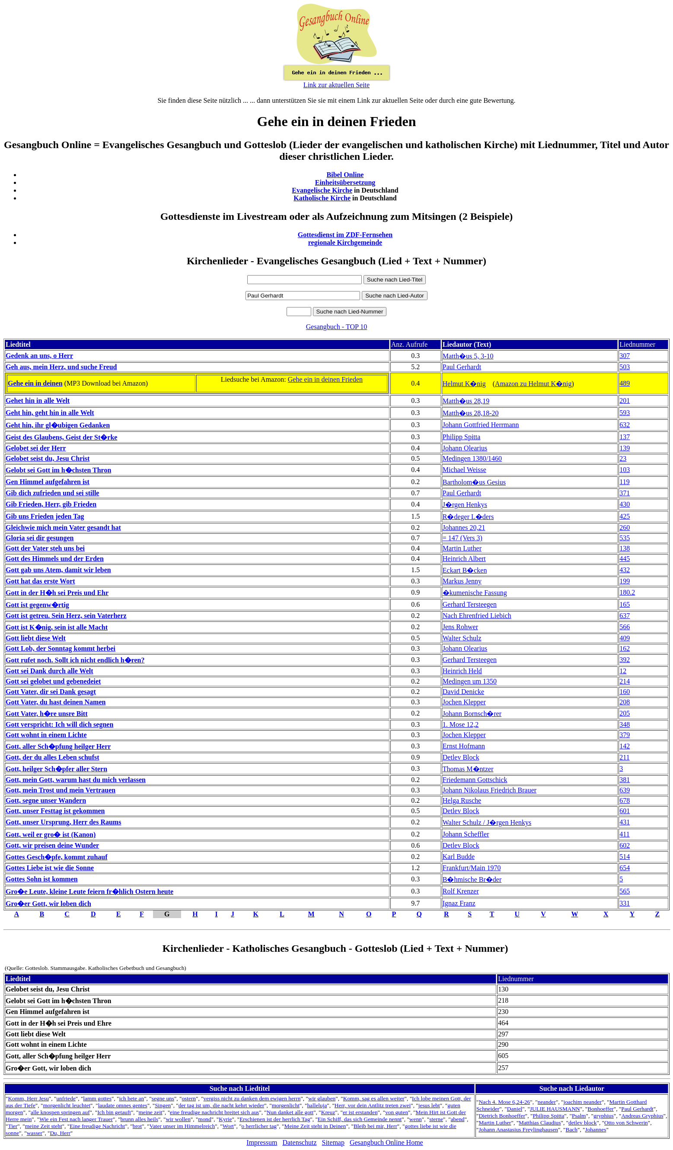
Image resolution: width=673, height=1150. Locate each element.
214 (624, 681)
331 (624, 903)
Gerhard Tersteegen (470, 604)
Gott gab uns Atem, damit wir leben (58, 569)
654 (624, 867)
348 (624, 724)
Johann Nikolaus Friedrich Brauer (489, 790)
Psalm (579, 1115)
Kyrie (225, 1119)
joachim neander (583, 1102)
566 (624, 626)
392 (624, 659)
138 (624, 548)
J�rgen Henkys (465, 504)
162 (624, 648)
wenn (415, 1119)
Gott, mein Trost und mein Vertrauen (60, 790)
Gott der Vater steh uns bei (45, 548)
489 (624, 383)
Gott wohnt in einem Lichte (46, 734)
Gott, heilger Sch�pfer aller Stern (56, 769)
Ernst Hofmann (464, 746)
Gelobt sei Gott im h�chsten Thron (58, 470)
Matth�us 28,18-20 (471, 413)
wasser (34, 1133)
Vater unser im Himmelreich (182, 1126)
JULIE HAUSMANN (555, 1109)
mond (204, 1119)
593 (624, 412)
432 (624, 569)
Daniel (515, 1109)
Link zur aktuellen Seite (336, 85)
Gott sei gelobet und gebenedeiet (53, 681)
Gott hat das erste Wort (40, 581)
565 (624, 891)
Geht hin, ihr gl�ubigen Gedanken (58, 425)
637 (624, 615)
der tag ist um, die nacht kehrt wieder (221, 1105)
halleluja (317, 1105)
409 (624, 638)
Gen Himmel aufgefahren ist (47, 481)
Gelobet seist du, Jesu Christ (47, 458)
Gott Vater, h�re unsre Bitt (46, 713)
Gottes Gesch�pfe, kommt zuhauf (57, 857)
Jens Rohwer (460, 626)
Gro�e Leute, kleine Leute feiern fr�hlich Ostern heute (89, 891)
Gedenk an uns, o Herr (39, 355)
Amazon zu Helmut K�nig (533, 383)
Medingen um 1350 (470, 681)
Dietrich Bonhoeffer (501, 1115)
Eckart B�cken (465, 570)
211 (624, 757)
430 (624, 504)
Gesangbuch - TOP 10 (336, 326)
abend (458, 1119)
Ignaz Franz (459, 903)
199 (624, 581)
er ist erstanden (360, 1112)
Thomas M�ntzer (468, 769)
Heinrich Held (462, 671)
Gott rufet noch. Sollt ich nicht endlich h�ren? (75, 660)
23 (622, 458)
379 (624, 734)
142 (624, 746)
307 (624, 355)
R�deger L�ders (468, 516)
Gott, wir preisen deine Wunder (52, 845)
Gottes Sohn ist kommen (42, 879)
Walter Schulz (462, 638)
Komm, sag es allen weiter (374, 1098)
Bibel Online (345, 174)
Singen (163, 1105)
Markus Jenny (462, 581)
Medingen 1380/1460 (472, 458)
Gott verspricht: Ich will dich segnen (59, 724)
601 (624, 810)
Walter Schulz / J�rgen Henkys (487, 822)
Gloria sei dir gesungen (40, 538)
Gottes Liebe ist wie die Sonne (50, 867)
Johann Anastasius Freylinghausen (518, 1129)
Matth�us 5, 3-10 (468, 356)
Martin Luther (462, 548)
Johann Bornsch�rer (472, 713)
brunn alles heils (139, 1119)
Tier (12, 1126)
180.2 (627, 592)
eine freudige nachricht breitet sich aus (214, 1112)
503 (624, 367)
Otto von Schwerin (626, 1122)
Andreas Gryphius (642, 1115)
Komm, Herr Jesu (28, 1098)
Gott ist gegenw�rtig (37, 604)
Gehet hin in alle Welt (38, 400)
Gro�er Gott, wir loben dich (48, 903)
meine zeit (150, 1112)
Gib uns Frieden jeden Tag (45, 516)
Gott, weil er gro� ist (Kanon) (51, 834)
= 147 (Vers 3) (462, 538)
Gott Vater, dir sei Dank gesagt (51, 691)
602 (624, 845)
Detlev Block (461, 757)
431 (624, 822)
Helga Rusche (462, 800)
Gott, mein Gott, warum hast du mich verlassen (76, 779)
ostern (189, 1098)
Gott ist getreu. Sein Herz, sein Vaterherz (66, 615)
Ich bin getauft (114, 1112)
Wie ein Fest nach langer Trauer (76, 1119)
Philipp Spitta (462, 436)
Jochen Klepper (464, 702)
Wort (228, 1126)
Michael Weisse (464, 469)
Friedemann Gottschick (475, 779)
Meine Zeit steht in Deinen (315, 1126)
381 (624, 779)
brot (137, 1126)
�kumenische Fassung (475, 592)
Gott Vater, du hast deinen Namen (55, 702)
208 (624, 702)
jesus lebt (429, 1105)
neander (547, 1102)
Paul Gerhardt (462, 367)
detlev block (582, 1122)
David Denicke (463, 691)
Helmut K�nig (464, 383)
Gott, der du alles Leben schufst (52, 757)
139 (624, 448)
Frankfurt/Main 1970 (472, 867)
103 (624, 469)
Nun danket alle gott (290, 1112)
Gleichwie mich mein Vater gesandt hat (63, 527)
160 (624, 691)
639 (624, 790)
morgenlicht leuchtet (66, 1105)
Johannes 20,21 (464, 527)
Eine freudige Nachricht (97, 1126)
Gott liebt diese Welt (36, 638)
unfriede (65, 1098)
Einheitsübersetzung (345, 182)
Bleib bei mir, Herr (375, 1126)
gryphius (603, 1115)
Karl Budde (459, 856)
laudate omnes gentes (122, 1105)
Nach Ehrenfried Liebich (477, 615)
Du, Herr (60, 1133)
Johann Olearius (465, 448)
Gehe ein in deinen (35, 383)
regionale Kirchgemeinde (345, 242)
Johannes (595, 1129)
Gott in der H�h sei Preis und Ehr (57, 592)
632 (624, 424)
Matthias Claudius (540, 1122)
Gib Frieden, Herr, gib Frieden (51, 504)
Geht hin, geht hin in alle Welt (50, 412)
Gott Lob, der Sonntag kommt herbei (60, 648)
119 (624, 481)
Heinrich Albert (464, 558)
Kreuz (328, 1112)
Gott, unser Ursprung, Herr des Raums (63, 822)
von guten (396, 1112)
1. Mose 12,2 (461, 724)
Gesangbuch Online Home (386, 1142)
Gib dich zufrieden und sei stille (52, 493)
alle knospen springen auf (60, 1112)
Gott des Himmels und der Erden (55, 558)
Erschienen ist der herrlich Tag (274, 1119)
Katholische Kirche (322, 198)
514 (624, 856)
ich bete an (131, 1098)
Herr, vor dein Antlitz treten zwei (373, 1105)
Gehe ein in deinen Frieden (325, 379)
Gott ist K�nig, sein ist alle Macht (57, 627)
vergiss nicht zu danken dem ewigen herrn (252, 1098)
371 (624, 493)
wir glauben (321, 1098)
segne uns (163, 1098)
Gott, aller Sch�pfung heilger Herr (58, 746)
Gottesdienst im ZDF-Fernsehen (345, 234)
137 (624, 436)
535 (624, 538)
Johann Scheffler (466, 834)
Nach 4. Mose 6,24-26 (504, 1102)
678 (624, 800)
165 (624, 604)
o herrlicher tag (259, 1126)
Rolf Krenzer (461, 891)
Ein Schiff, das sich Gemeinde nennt (360, 1119)
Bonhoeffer (600, 1109)
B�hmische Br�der (472, 879)
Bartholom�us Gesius (474, 482)
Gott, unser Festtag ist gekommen (55, 810)
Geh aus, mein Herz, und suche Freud (61, 367)
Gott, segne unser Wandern (46, 800)
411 (624, 834)
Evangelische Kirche (322, 190)
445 (624, 558)
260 (624, 527)
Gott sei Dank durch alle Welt (49, 671)
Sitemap (333, 1142)
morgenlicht (286, 1105)
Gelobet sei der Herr (36, 448)
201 (624, 400)
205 (624, 713)
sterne (436, 1119)
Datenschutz (299, 1142)
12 (622, 671)
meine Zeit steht (43, 1126)
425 (624, 516)
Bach (571, 1129)
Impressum (261, 1142)
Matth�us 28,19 (466, 401)
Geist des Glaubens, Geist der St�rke (61, 437)
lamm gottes (97, 1098)
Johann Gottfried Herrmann (481, 424)
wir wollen (178, 1119)
